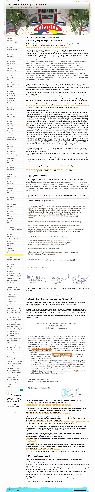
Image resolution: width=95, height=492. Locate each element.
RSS (25, 0)
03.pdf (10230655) (31, 441)
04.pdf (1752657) (31, 443)
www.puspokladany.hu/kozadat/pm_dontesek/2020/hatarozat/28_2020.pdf (50, 169)
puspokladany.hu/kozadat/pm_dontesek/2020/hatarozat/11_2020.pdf (48, 405)
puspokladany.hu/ (31, 306)
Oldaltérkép (19, 0)
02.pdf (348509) (31, 440)
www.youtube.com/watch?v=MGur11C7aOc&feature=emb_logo (47, 449)
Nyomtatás (32, 0)
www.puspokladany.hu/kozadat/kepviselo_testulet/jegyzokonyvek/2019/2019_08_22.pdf (55, 96)
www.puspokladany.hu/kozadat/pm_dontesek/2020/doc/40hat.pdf (47, 47)
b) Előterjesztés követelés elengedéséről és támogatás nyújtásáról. (48, 413)
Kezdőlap (29, 37)
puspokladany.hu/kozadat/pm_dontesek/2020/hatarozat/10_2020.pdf (48, 404)
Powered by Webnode (80, 490)
